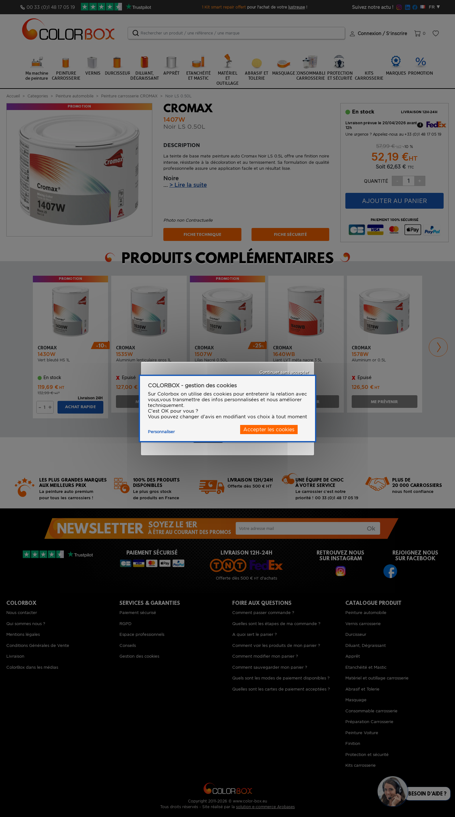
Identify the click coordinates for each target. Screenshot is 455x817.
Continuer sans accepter (284, 372)
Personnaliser (161, 431)
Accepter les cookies (268, 430)
